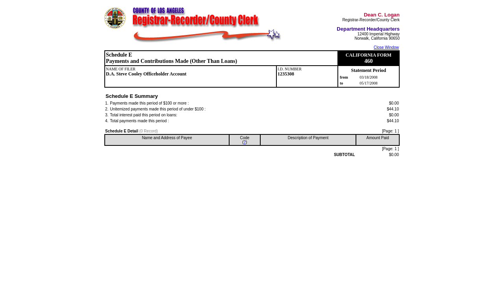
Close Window (386, 47)
